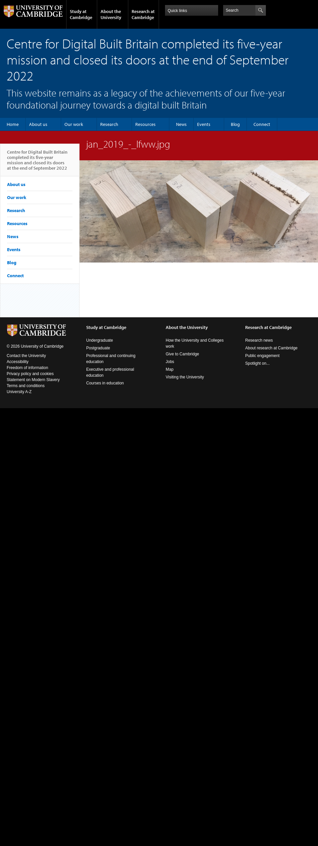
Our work (73, 124)
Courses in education (105, 383)
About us (38, 124)
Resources (145, 124)
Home (13, 124)
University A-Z (19, 391)
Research (109, 124)
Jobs (170, 361)
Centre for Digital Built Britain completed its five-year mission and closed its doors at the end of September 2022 (37, 162)
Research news (259, 340)
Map (169, 369)
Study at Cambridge (81, 14)
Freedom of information (27, 367)
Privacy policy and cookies (30, 373)
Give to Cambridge (182, 354)
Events (203, 124)
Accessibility (17, 361)
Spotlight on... (257, 363)
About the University (111, 14)
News (181, 124)
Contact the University (26, 355)
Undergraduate (99, 340)
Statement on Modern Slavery (33, 379)
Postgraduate (98, 348)
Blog (235, 124)
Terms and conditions (25, 385)
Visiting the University (185, 377)
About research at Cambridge (271, 348)
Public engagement (262, 355)
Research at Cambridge (143, 14)
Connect (262, 124)
